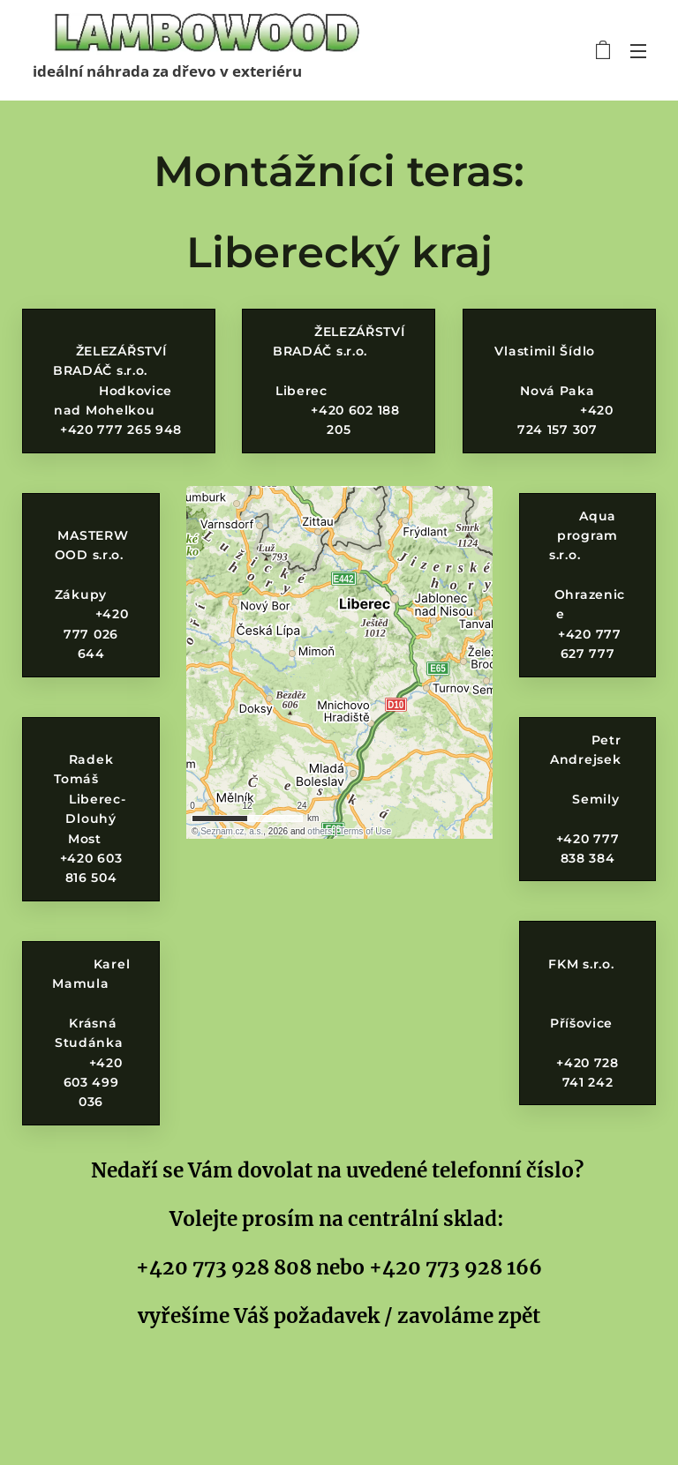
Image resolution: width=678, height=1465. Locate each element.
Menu (638, 51)
